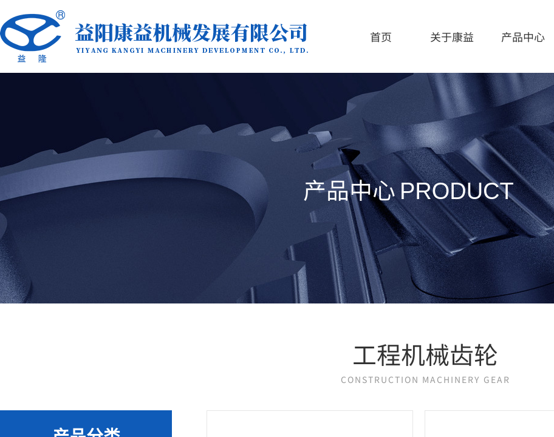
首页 (381, 36)
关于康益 (452, 36)
